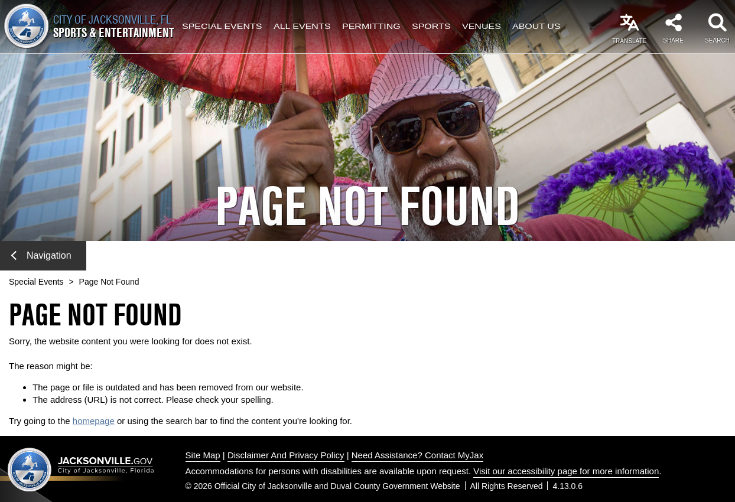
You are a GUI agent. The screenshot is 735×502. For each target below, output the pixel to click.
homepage (94, 421)
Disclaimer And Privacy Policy (285, 455)
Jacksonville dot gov (81, 469)
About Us (536, 26)
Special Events (222, 26)
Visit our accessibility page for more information (566, 471)
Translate (629, 41)
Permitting (371, 26)
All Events (302, 26)
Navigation (41, 255)
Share (673, 40)
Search (717, 40)
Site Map (203, 455)
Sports (431, 26)
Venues (481, 26)
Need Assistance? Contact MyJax (417, 455)
